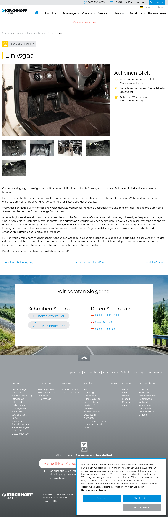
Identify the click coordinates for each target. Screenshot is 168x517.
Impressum (74, 372)
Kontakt (87, 13)
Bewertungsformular (95, 421)
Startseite (7, 33)
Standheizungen (20, 427)
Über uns (143, 389)
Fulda (125, 392)
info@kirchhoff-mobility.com (129, 2)
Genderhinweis (155, 372)
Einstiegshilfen (19, 408)
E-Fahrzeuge (44, 399)
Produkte (50, 13)
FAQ (86, 389)
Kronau (126, 399)
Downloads (90, 414)
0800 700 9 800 (96, 2)
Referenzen (145, 405)
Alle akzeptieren (142, 498)
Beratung (155, 2)
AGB (105, 372)
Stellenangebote (147, 395)
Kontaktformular (51, 316)
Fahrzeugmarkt (46, 389)
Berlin (125, 389)
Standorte (135, 13)
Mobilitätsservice (93, 411)
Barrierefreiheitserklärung (127, 372)
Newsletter (89, 418)
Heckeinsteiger (19, 389)
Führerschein (91, 402)
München (127, 402)
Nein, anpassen (141, 507)
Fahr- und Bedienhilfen (39, 33)
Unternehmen (157, 13)
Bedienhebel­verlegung (19, 262)
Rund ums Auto (92, 399)
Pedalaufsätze (154, 262)
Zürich (125, 405)
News (117, 13)
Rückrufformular (51, 326)
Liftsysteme (17, 399)
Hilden (125, 395)
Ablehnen (102, 498)
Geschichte (145, 408)
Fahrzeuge (69, 13)
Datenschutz (92, 372)
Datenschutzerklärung (94, 490)
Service (102, 13)
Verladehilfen (18, 411)
